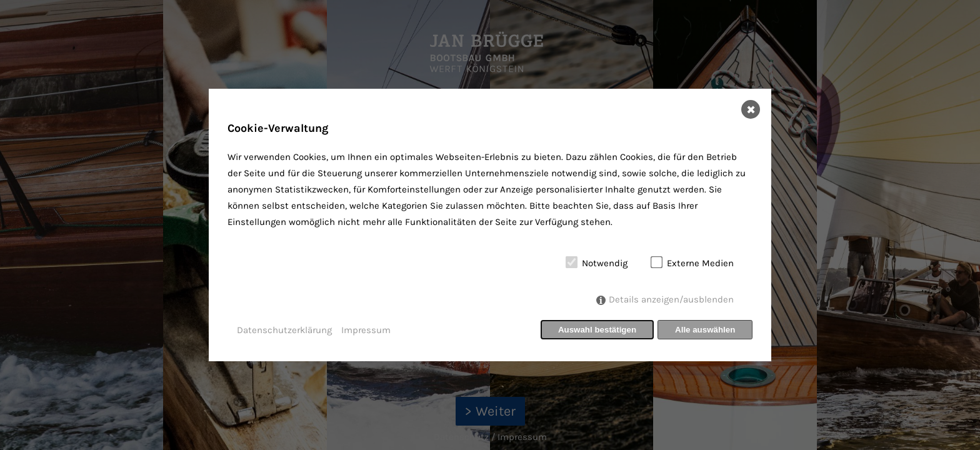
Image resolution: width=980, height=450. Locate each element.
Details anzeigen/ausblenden (671, 299)
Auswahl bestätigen (597, 329)
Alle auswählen (705, 329)
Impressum (366, 330)
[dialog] (490, 225)
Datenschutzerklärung (284, 330)
